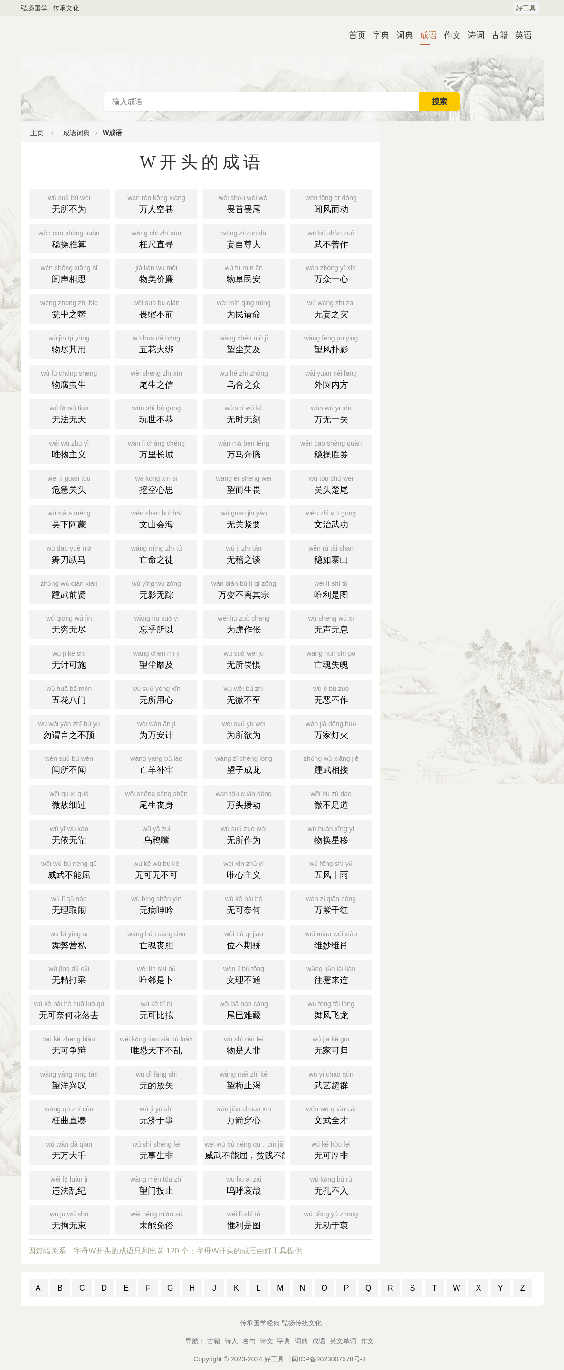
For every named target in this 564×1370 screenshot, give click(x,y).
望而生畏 (244, 484)
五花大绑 (156, 343)
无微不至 (244, 694)
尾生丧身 (156, 799)
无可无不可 (156, 869)
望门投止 (156, 1184)
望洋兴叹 (69, 1079)
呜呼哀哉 (244, 1184)
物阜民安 (244, 273)
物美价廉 (156, 273)
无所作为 (244, 834)
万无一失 (331, 413)
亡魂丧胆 (156, 939)
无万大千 (69, 1149)
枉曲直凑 (69, 1114)
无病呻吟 (156, 904)
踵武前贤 (69, 589)
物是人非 (244, 1044)
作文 (448, 35)
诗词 (472, 35)
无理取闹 (69, 904)
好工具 (526, 8)
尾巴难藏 (244, 1009)
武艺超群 (331, 1079)
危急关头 (69, 484)
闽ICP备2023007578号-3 (329, 1359)
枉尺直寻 (156, 238)
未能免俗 (156, 1219)
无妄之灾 (331, 308)
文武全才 (331, 1114)
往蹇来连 (331, 974)
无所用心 (156, 694)
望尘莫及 (244, 343)
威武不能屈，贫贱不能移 (245, 1149)
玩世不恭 (156, 413)
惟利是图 (244, 1219)
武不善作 (331, 238)
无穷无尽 (69, 623)
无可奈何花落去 (69, 1009)
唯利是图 (331, 589)
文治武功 (331, 518)
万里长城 (156, 448)
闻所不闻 (69, 764)
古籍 (496, 35)
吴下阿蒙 (69, 518)
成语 (425, 35)
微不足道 (331, 799)
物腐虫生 (69, 378)
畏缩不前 (156, 308)
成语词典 (282, 54)
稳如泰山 (331, 553)
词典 (401, 35)
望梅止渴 (244, 1079)
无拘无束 (69, 1219)
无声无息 (331, 623)
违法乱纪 (69, 1184)
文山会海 (156, 518)
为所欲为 (244, 729)
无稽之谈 (244, 553)
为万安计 (156, 729)
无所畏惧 (244, 659)
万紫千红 (331, 904)
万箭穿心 (244, 1114)
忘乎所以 (156, 623)
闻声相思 (69, 273)
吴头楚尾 (331, 484)
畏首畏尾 (244, 203)
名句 (249, 1341)
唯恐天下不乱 (156, 1044)
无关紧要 (244, 518)
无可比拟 (156, 1009)
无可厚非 (331, 1149)
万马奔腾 (244, 448)
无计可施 (69, 659)
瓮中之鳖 (69, 308)
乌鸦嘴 (156, 834)
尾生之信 (156, 378)
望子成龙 (244, 764)
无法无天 (69, 413)
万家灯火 (331, 729)
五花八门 (69, 694)
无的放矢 (156, 1079)
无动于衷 (331, 1219)
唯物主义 (69, 448)
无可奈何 (244, 904)
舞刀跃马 (69, 553)
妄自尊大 (244, 238)
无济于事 (156, 1114)
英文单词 (343, 1341)
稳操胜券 (331, 448)
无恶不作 (331, 694)
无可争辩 (69, 1044)
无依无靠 (69, 834)
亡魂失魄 (331, 659)
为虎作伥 (244, 623)
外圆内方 (331, 378)
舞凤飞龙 (331, 1009)
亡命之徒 (156, 553)
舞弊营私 (69, 939)
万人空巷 (156, 203)
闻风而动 (331, 203)
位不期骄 (244, 939)
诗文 (266, 1341)
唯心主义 (244, 869)
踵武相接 (331, 764)
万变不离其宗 (244, 589)
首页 (353, 35)
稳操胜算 (69, 238)
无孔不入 (331, 1184)
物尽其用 (69, 343)
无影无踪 (156, 589)
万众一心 (331, 273)
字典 (377, 35)
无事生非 (156, 1149)
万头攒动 (244, 799)
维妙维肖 (331, 939)
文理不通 (244, 974)
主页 (37, 132)
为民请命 (244, 308)
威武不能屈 (69, 869)
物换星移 (331, 834)
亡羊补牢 (156, 764)
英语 (520, 35)
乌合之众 (244, 378)
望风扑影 (331, 343)
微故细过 (69, 799)
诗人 (231, 1341)
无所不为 (69, 203)
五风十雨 (331, 869)
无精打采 (69, 974)
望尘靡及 (156, 659)
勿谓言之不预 (69, 729)
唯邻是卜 (156, 974)
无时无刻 (244, 413)
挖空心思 (156, 484)
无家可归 (331, 1044)
